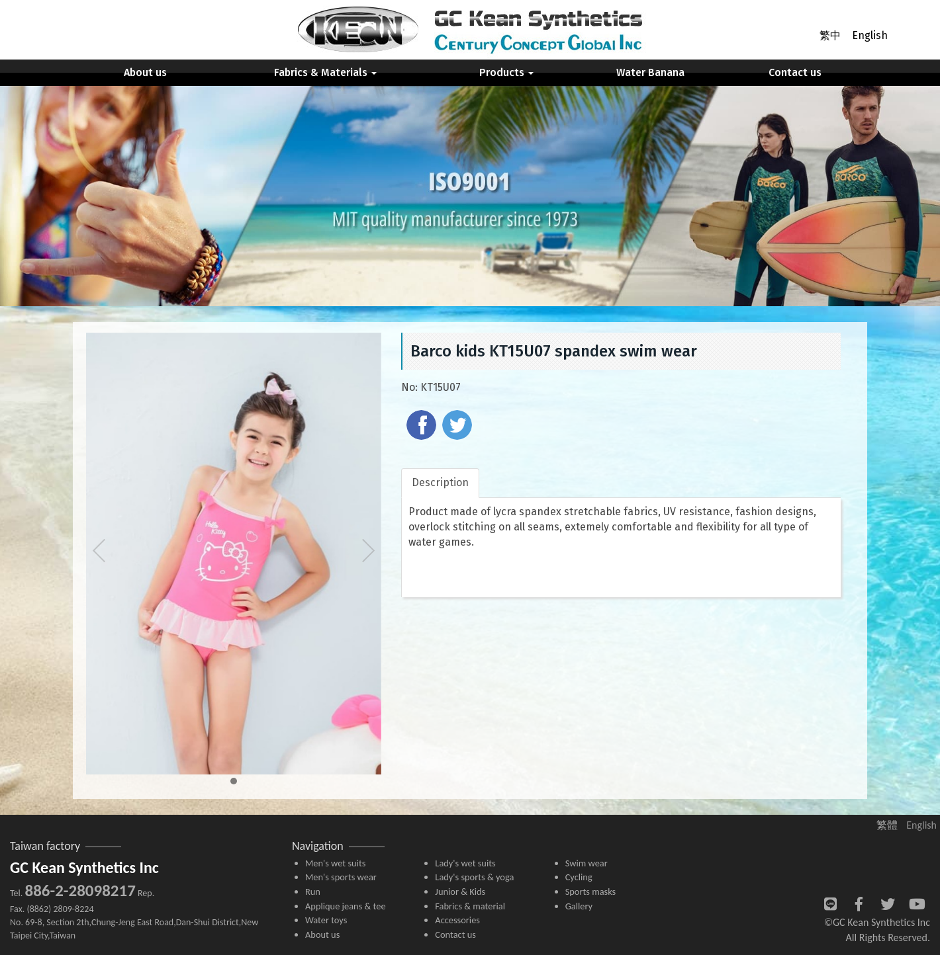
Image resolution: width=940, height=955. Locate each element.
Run (312, 891)
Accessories (457, 920)
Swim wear (586, 863)
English (870, 35)
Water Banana (650, 72)
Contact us (795, 72)
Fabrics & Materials (325, 72)
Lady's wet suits (465, 863)
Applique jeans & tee (345, 906)
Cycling (578, 877)
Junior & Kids (460, 891)
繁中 (830, 35)
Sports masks (590, 891)
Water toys (326, 920)
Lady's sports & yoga (474, 877)
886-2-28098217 (79, 890)
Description (440, 482)
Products (506, 72)
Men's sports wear (341, 877)
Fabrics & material (470, 906)
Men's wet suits (335, 863)
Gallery (578, 906)
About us (145, 72)
